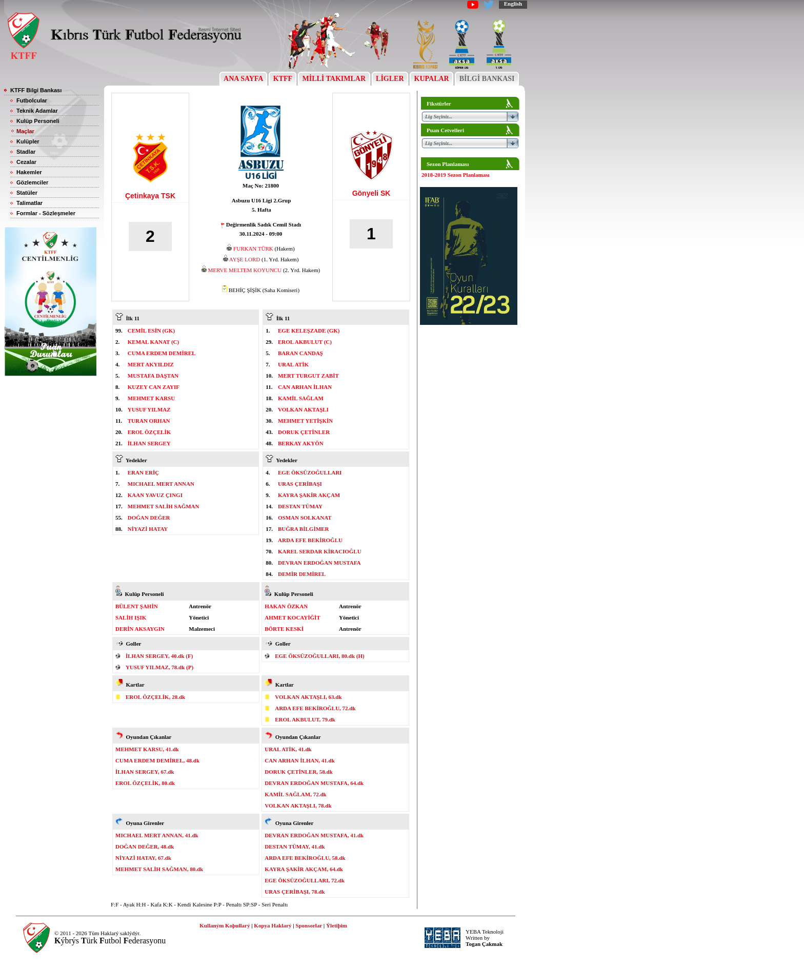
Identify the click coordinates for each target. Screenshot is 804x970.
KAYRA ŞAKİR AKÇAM (309, 495)
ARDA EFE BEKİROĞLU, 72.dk (315, 708)
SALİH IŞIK (130, 617)
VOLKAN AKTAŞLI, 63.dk (308, 697)
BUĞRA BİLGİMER (303, 529)
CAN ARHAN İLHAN (305, 387)
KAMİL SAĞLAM (301, 398)
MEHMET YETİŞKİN (305, 421)
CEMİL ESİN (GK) (151, 330)
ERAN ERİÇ (143, 472)
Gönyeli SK (371, 193)
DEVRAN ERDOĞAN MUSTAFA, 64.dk (314, 783)
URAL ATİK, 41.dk (288, 749)
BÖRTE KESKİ (284, 629)
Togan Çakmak (484, 944)
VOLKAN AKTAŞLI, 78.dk (298, 805)
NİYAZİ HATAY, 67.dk (143, 858)
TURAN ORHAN (149, 421)
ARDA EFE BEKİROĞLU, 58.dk (305, 858)
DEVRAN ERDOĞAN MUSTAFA (319, 563)
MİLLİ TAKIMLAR (334, 78)
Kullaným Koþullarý (224, 925)
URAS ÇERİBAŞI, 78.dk (295, 892)
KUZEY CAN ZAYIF (153, 387)
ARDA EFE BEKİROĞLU (310, 540)
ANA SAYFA (243, 78)
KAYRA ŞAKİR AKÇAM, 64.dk (304, 869)
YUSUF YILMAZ (149, 409)
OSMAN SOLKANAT (305, 517)
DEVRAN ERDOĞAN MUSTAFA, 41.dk (314, 835)
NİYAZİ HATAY (148, 529)
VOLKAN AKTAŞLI (303, 409)
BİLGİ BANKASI (486, 78)
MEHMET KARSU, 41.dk (147, 749)
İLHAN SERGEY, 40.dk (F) (159, 656)
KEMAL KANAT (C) (153, 342)
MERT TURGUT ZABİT (308, 376)
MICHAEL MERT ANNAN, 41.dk (156, 835)
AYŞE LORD (244, 259)
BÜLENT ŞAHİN (136, 606)
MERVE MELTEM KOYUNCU (245, 270)
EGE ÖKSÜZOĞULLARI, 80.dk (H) (320, 656)
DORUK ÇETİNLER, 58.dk (299, 772)
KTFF (282, 78)
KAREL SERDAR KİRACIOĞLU (319, 551)
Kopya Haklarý (272, 925)
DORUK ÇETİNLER (304, 432)
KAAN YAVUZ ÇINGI (155, 495)
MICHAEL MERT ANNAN (161, 484)
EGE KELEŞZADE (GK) (308, 330)
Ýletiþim (336, 925)
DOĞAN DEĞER (149, 517)
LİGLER (390, 78)
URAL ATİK (293, 364)
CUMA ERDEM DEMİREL (162, 353)
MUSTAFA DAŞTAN (153, 376)
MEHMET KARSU (151, 398)
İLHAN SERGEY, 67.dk (144, 772)
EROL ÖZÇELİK (149, 432)
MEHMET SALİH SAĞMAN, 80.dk (159, 869)
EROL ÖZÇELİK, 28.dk (155, 697)
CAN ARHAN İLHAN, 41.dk (300, 760)
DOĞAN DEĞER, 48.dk (144, 846)
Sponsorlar (308, 925)
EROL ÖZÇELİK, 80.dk (145, 783)
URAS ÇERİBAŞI (300, 484)
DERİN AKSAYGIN (140, 629)
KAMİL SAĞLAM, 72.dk (295, 794)
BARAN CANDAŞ (300, 353)
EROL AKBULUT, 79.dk (305, 719)
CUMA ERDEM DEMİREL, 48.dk (157, 760)
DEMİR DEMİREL (302, 574)
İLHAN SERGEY (149, 443)
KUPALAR (431, 78)
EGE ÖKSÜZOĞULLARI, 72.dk (305, 880)
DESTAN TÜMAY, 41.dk (295, 846)
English (513, 4)
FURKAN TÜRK (253, 248)
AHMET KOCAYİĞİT (292, 617)
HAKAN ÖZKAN (286, 606)
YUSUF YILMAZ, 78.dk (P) (159, 667)
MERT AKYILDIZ (151, 364)
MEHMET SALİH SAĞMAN (163, 506)
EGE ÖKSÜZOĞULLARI (309, 472)
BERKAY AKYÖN (301, 443)
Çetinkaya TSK (150, 196)
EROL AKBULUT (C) (305, 342)
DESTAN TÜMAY (300, 506)
